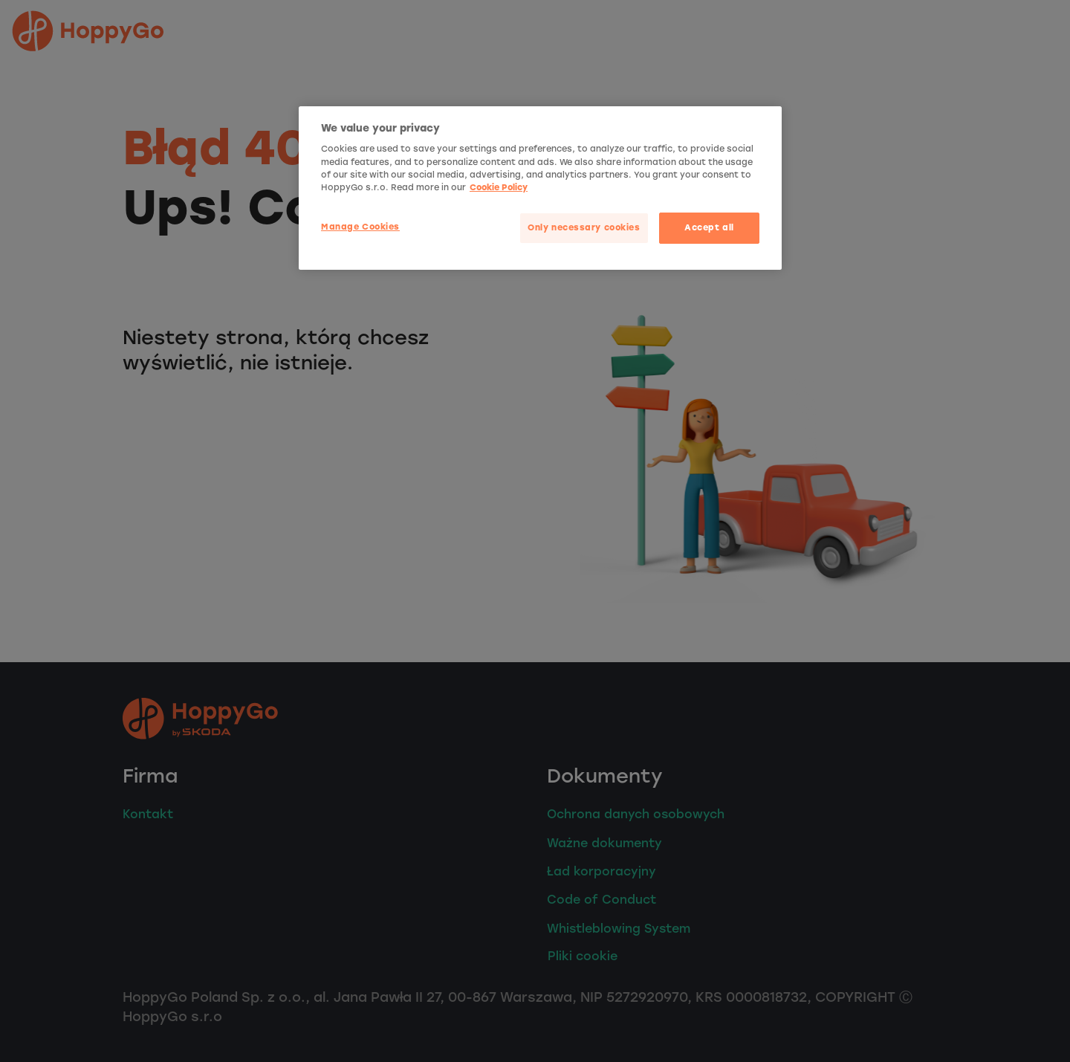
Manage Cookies (360, 226)
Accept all (709, 227)
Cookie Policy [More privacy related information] (499, 187)
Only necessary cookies (584, 227)
